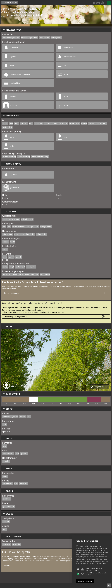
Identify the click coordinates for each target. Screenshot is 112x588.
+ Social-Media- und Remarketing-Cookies (94, 574)
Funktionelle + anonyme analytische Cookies (91, 569)
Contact (7, 565)
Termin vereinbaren (11, 293)
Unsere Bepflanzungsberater (15, 316)
